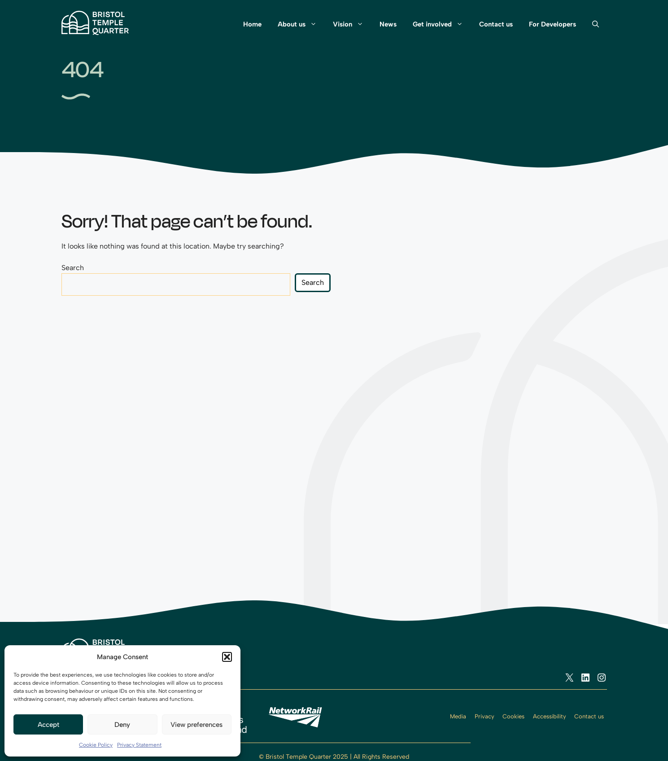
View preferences (196, 725)
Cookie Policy (96, 745)
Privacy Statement (139, 745)
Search (72, 267)
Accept (48, 725)
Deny (122, 725)
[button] (227, 656)
